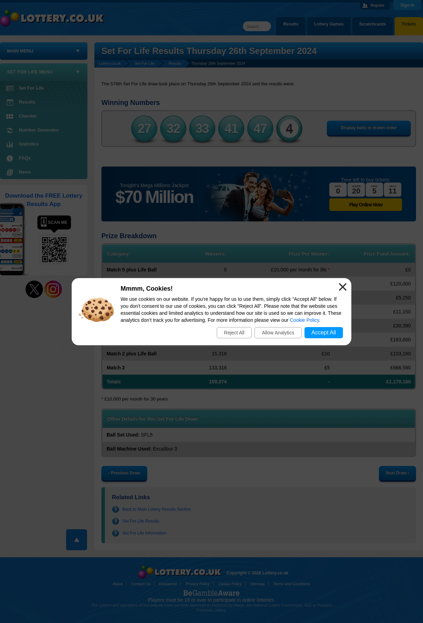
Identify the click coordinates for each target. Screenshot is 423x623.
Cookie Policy (304, 320)
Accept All (323, 332)
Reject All (234, 332)
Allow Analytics (278, 332)
